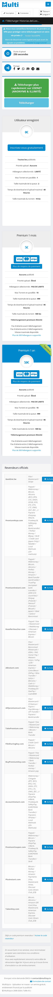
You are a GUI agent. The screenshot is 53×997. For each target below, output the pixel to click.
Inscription (8, 13)
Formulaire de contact (40, 981)
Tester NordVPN (32, 35)
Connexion (23, 13)
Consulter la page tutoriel (35, 42)
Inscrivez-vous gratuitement (26, 147)
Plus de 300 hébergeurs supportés (26, 335)
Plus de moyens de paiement (26, 266)
